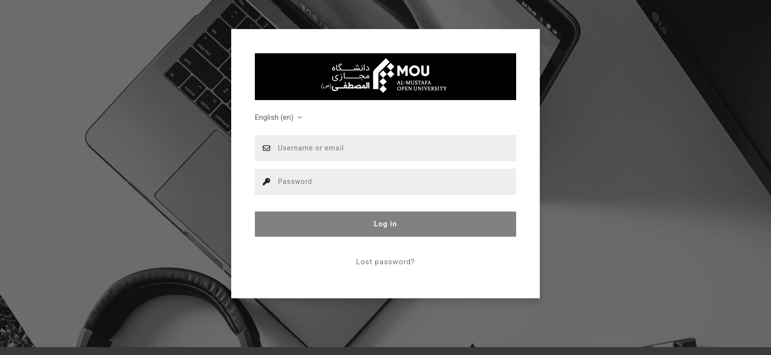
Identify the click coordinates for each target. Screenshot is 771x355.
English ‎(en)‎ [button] (275, 117)
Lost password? (385, 261)
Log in (385, 223)
